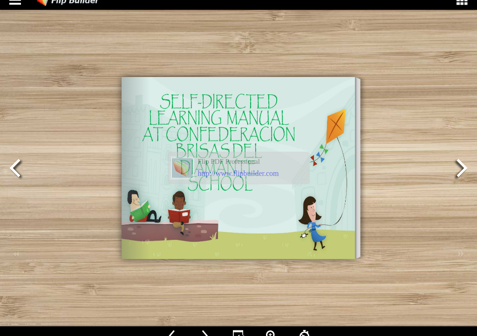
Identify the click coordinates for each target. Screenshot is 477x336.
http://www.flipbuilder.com (238, 173)
